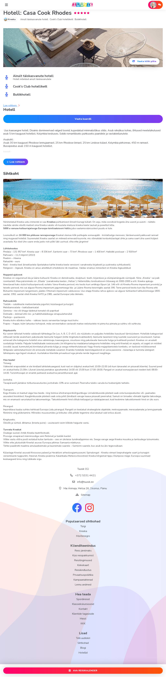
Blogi (83, 647)
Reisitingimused (83, 560)
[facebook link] (77, 508)
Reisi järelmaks (83, 550)
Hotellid (83, 652)
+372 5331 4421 (83, 475)
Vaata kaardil (83, 119)
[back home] (83, 4)
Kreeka (83, 531)
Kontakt (83, 609)
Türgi (83, 526)
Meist (83, 618)
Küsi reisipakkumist (83, 555)
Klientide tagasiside (83, 613)
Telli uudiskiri (83, 638)
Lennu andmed (83, 584)
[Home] (6, 5)
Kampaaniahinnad (83, 579)
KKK (83, 623)
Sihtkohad (83, 643)
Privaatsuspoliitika (83, 575)
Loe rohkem (11, 105)
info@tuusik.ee (83, 482)
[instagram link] (89, 508)
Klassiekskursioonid (83, 604)
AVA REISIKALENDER (83, 670)
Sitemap (85, 494)
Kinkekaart (83, 565)
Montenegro (83, 536)
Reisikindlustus (83, 570)
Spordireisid (83, 599)
